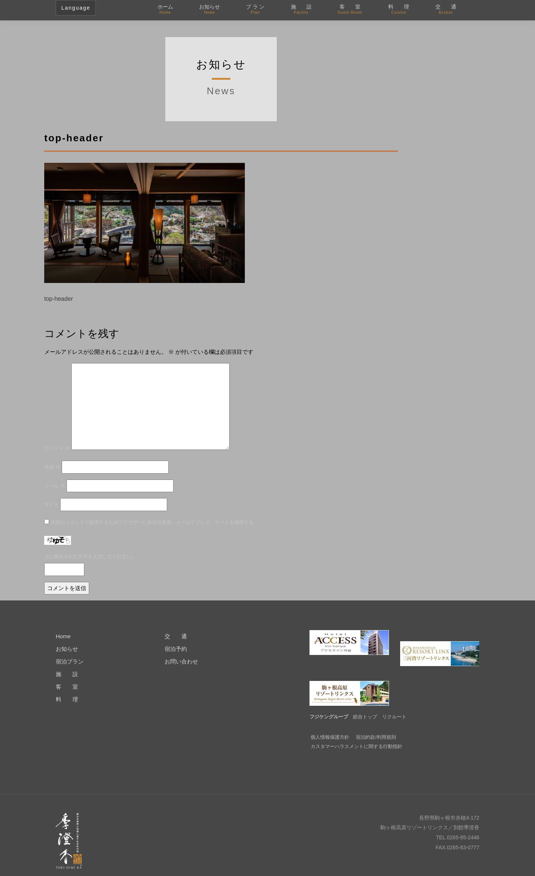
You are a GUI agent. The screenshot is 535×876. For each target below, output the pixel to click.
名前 (52, 467)
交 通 (445, 10)
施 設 (301, 10)
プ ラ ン (255, 10)
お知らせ (209, 10)
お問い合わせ (181, 661)
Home (63, 636)
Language (75, 8)
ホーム (165, 10)
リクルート (394, 705)
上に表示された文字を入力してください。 (90, 556)
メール (54, 486)
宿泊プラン (70, 661)
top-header (58, 299)
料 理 (398, 10)
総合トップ (365, 705)
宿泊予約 (176, 649)
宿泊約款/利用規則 (376, 726)
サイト (51, 504)
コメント (57, 448)
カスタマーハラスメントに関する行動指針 (356, 735)
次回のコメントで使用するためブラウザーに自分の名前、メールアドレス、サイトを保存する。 (154, 522)
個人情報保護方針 (330, 726)
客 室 (350, 10)
